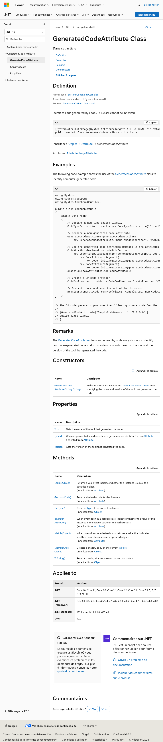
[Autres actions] (157, 27)
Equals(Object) (62, 482)
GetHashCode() (62, 497)
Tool (56, 429)
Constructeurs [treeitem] (18, 67)
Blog (84, 734)
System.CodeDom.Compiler (83, 94)
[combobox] (24, 32)
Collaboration (101, 734)
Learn (57, 27)
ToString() (59, 558)
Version (58, 446)
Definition (61, 55)
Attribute (87, 144)
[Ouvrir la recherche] (138, 5)
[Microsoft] (6, 5)
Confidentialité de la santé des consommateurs (29, 739)
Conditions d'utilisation (74, 739)
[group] (106, 131)
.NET (68, 27)
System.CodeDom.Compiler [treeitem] (22, 47)
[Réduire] (44, 24)
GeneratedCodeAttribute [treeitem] (24, 60)
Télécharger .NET (147, 14)
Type (89, 508)
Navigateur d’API (85, 27)
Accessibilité (98, 739)
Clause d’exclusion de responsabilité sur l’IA (27, 734)
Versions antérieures (66, 734)
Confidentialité (121, 734)
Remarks (60, 65)
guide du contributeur (71, 671)
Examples (61, 60)
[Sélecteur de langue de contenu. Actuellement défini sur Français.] (11, 726)
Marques (117, 739)
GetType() (59, 508)
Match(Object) (62, 533)
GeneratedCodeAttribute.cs (78, 103)
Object (72, 144)
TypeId (58, 436)
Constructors (63, 69)
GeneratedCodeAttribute (130, 174)
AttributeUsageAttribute (82, 153)
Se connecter (151, 4)
